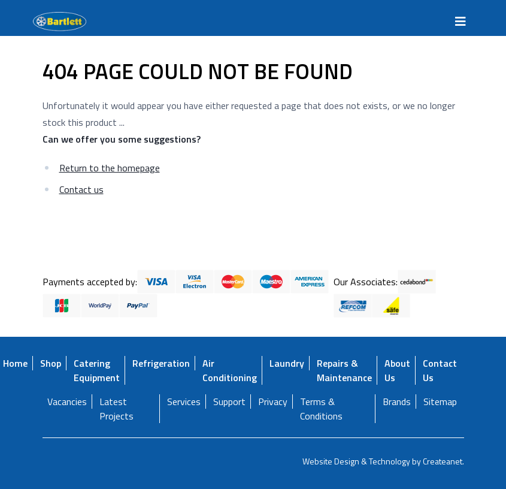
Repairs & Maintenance (344, 370)
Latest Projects (116, 408)
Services (184, 401)
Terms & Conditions (321, 408)
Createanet (442, 461)
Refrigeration (161, 363)
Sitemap (440, 401)
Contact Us (440, 370)
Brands (397, 401)
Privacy (272, 401)
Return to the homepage (109, 168)
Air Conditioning (229, 370)
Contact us (81, 189)
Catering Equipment (97, 370)
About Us (397, 370)
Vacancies (67, 401)
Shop (50, 363)
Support (229, 401)
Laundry (286, 363)
